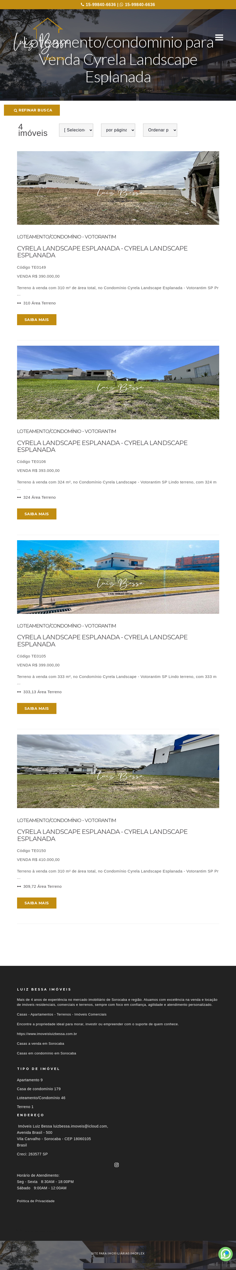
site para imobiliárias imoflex (118, 1253)
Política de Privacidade (36, 1201)
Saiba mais (36, 319)
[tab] (118, 1231)
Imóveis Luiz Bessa (35, 1126)
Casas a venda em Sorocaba (40, 1043)
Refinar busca (33, 110)
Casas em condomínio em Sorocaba (46, 1053)
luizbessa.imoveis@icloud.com (80, 1126)
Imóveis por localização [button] (38, 1231)
